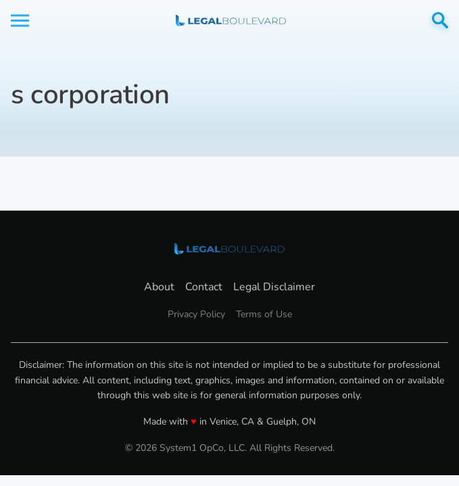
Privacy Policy (196, 314)
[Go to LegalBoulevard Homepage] (231, 20)
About (159, 287)
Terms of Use (264, 314)
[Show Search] (440, 20)
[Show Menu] (20, 20)
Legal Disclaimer (274, 287)
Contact (203, 287)
